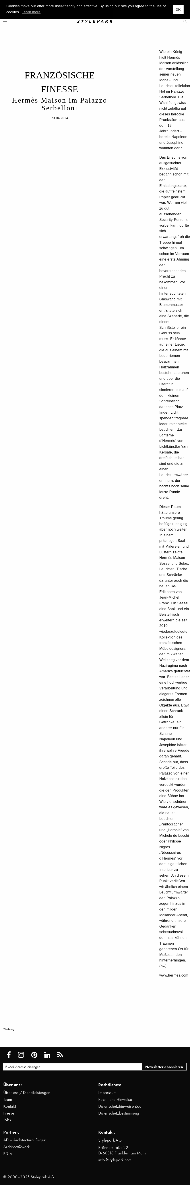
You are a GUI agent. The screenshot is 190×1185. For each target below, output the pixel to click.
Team (7, 1099)
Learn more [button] (31, 12)
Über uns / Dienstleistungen (26, 1092)
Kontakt (9, 1106)
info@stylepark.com (115, 1160)
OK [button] (178, 9)
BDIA (7, 1153)
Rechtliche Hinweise (115, 1099)
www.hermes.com (173, 975)
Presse (8, 1113)
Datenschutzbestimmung (118, 1113)
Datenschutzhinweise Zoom (121, 1106)
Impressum (107, 1092)
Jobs (7, 1119)
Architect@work (16, 1146)
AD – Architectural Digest (24, 1139)
